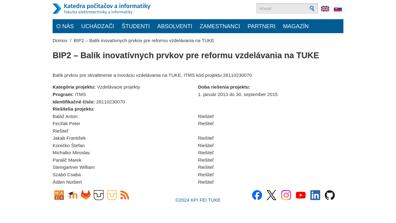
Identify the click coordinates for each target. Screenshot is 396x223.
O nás (65, 26)
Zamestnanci (220, 26)
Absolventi (174, 26)
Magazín (296, 26)
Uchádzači (97, 26)
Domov (60, 40)
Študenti (136, 26)
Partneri (262, 26)
